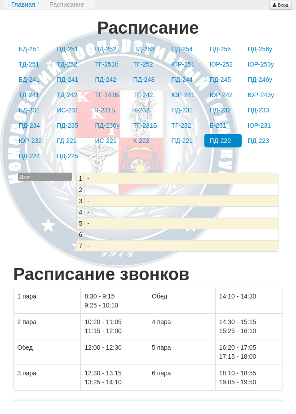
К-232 (141, 110)
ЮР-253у (261, 64)
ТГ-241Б (107, 94)
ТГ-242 (143, 94)
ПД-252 (106, 49)
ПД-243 (144, 79)
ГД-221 (67, 140)
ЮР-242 (221, 94)
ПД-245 (220, 79)
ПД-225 (68, 156)
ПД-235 (68, 125)
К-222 (141, 140)
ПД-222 (220, 140)
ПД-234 (29, 125)
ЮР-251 (183, 64)
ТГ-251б (107, 64)
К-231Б (105, 110)
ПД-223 (258, 140)
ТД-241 (29, 94)
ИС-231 (68, 110)
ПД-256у (260, 49)
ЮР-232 (30, 140)
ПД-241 (68, 79)
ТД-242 (67, 94)
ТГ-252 (143, 64)
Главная (23, 4)
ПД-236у (107, 125)
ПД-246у (260, 79)
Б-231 (218, 125)
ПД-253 (144, 49)
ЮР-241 (183, 94)
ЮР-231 (259, 125)
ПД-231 (182, 110)
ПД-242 (106, 79)
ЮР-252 (221, 64)
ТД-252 (67, 64)
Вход (280, 5)
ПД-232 (220, 110)
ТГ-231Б (145, 125)
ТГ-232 (181, 125)
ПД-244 (182, 79)
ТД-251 (29, 64)
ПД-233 (258, 110)
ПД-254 (182, 49)
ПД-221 (182, 140)
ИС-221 (106, 140)
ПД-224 (29, 156)
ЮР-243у (261, 94)
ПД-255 (220, 49)
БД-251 (29, 49)
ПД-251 (68, 49)
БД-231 (29, 110)
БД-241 (29, 79)
